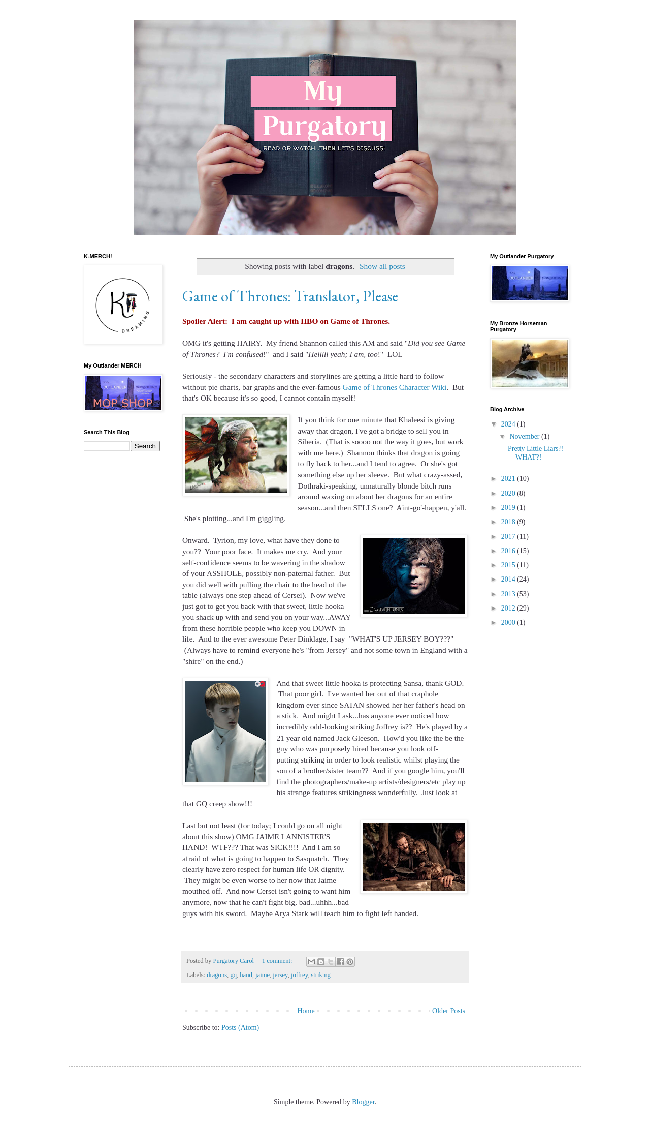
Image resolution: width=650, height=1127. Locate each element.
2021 (509, 478)
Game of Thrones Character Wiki (395, 387)
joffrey (299, 975)
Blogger (363, 1102)
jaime (262, 975)
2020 (509, 493)
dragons (217, 975)
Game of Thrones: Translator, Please (290, 296)
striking (320, 975)
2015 (509, 565)
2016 (509, 551)
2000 (509, 622)
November (525, 436)
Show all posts (382, 266)
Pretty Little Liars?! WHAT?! (536, 453)
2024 (509, 424)
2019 (509, 507)
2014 (509, 579)
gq (233, 975)
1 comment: (278, 960)
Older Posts (448, 1011)
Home (305, 1011)
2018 (509, 522)
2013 (509, 594)
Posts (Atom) (240, 1027)
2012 (509, 608)
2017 (509, 536)
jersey (280, 975)
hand (246, 975)
